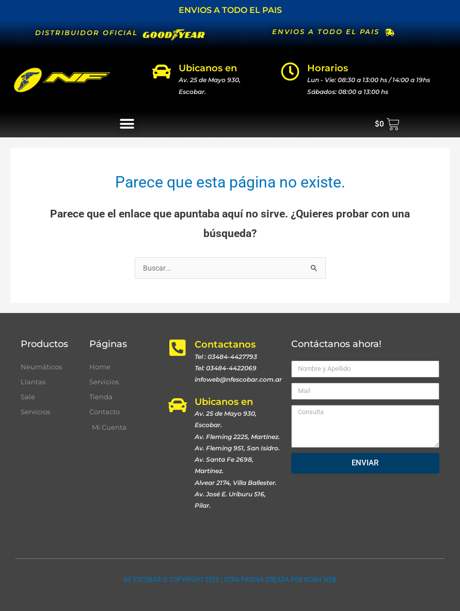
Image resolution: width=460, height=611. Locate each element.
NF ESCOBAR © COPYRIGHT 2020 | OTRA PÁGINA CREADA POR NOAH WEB (230, 579)
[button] (127, 124)
